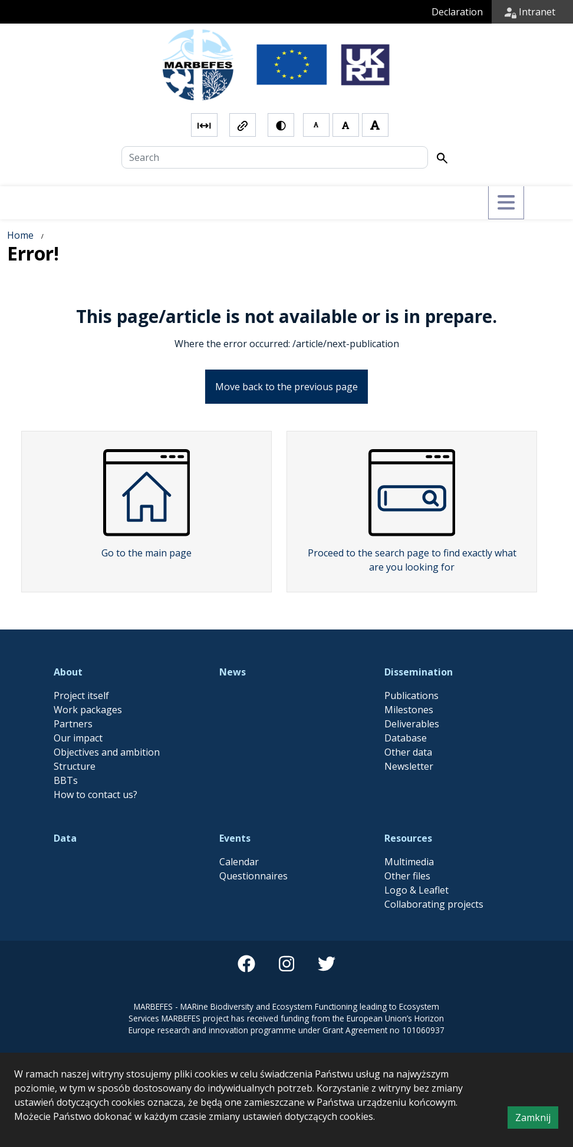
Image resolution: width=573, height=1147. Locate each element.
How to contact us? (95, 794)
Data (65, 838)
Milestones (408, 709)
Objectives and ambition (107, 752)
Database (405, 737)
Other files (407, 875)
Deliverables (411, 723)
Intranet (530, 11)
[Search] (274, 157)
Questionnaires (253, 875)
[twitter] (326, 964)
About (68, 671)
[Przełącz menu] (506, 202)
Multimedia (409, 861)
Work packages (88, 709)
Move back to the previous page (286, 386)
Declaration (457, 11)
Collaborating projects (433, 904)
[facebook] (246, 964)
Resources (408, 838)
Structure (74, 766)
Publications (411, 695)
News (232, 671)
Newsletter (408, 766)
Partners (73, 723)
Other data (408, 752)
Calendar (239, 861)
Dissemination (418, 671)
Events (235, 838)
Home (20, 235)
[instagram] (286, 964)
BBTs (66, 780)
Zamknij (536, 1119)
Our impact (78, 737)
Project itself (81, 695)
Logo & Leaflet (416, 890)
